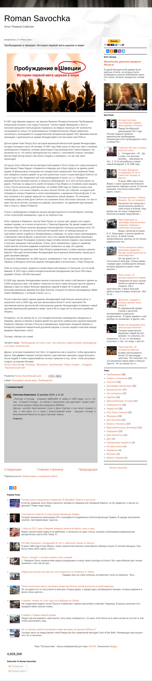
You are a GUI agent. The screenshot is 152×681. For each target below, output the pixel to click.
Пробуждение (45, 380)
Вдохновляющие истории (120, 401)
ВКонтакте (42, 364)
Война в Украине (115, 458)
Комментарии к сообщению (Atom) (40, 476)
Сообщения (16, 666)
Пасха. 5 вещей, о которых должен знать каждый (46, 557)
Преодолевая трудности (119, 442)
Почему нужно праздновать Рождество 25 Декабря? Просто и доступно (58, 500)
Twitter (67, 364)
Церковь (111, 397)
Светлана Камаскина (24, 395)
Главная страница (50, 469)
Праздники (112, 431)
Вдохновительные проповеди (122, 427)
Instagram (87, 364)
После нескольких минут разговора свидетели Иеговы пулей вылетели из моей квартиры (67, 586)
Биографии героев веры (24, 380)
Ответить (17, 418)
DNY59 (92, 646)
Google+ (75, 364)
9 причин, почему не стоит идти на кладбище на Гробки (50, 600)
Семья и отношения (117, 378)
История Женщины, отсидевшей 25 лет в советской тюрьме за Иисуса (57, 543)
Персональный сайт (15, 368)
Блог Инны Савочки (117, 412)
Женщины (112, 416)
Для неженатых (115, 435)
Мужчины (111, 454)
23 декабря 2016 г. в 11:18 (50, 395)
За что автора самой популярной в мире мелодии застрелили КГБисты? (58, 629)
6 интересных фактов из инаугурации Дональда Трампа (50, 514)
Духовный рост (114, 390)
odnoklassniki (55, 364)
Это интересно (114, 393)
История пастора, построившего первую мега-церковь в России (130, 123)
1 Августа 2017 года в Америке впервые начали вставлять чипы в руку (57, 528)
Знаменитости (114, 405)
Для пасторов (114, 420)
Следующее (13, 469)
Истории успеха (115, 446)
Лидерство (112, 408)
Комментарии (17, 671)
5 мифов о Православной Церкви (38, 615)
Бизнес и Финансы (116, 424)
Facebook (30, 364)
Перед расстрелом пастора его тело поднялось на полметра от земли (57, 572)
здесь (71, 178)
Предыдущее (88, 469)
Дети (109, 439)
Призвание (112, 450)
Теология (111, 382)
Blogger (113, 646)
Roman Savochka (37, 18)
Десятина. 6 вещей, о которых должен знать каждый (129, 302)
